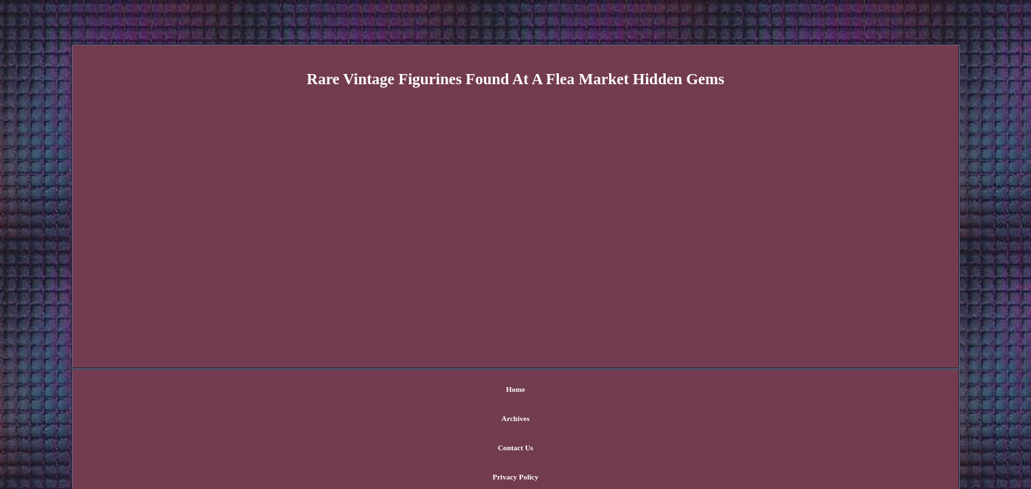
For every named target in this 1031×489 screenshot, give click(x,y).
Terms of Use (613, 390)
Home (393, 390)
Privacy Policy (549, 390)
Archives (437, 390)
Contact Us (489, 390)
